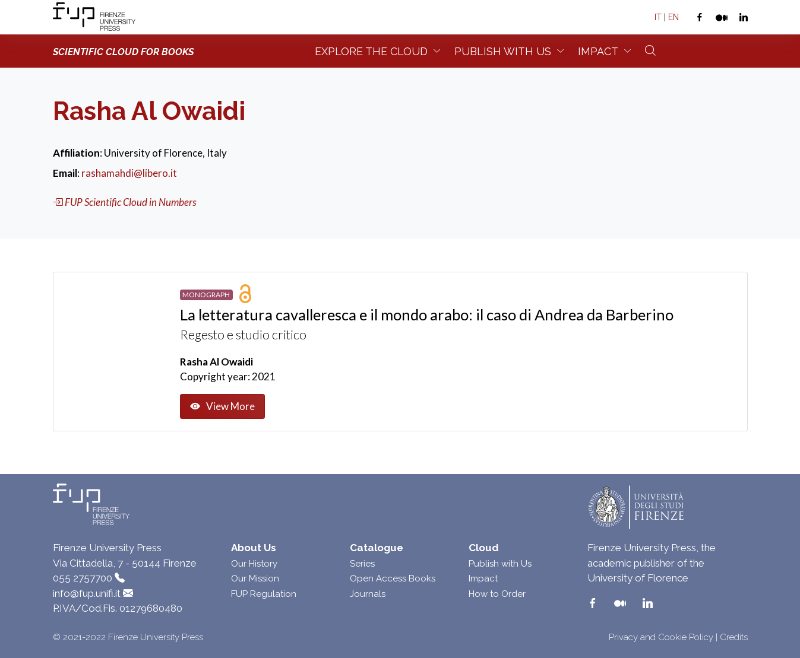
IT (658, 17)
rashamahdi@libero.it (129, 173)
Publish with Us (500, 563)
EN (673, 17)
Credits (734, 637)
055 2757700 (82, 578)
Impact (598, 51)
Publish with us (502, 51)
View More (222, 406)
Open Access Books (392, 578)
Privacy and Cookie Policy (661, 637)
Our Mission (255, 578)
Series (362, 563)
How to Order (497, 594)
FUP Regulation (263, 594)
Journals (367, 594)
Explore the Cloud (371, 51)
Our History (254, 563)
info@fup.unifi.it (87, 593)
